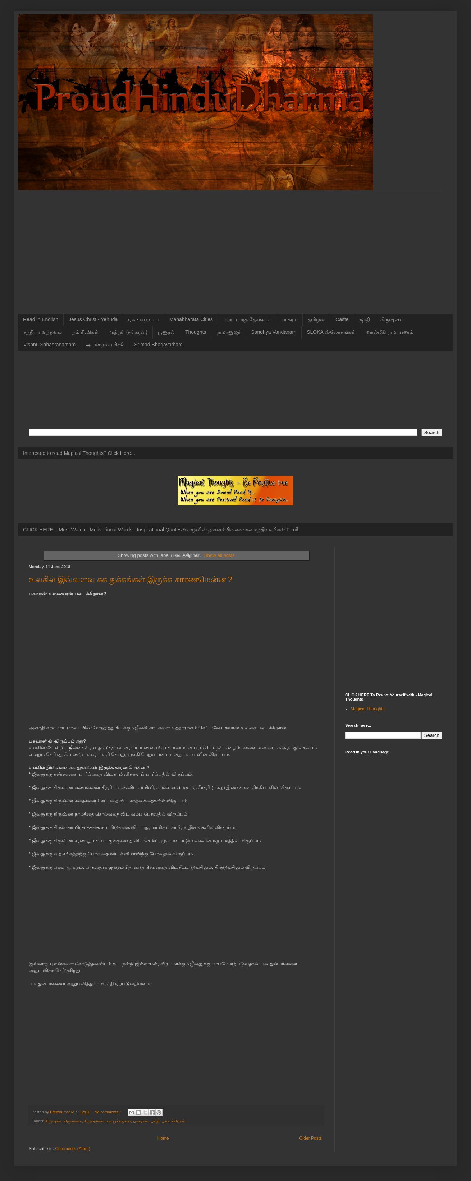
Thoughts (195, 332)
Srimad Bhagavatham (158, 344)
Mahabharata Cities (191, 319)
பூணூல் (166, 332)
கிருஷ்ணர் (392, 319)
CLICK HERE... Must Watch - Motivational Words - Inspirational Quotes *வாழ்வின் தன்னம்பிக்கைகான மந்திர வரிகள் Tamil (160, 529)
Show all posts (219, 555)
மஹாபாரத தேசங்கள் (247, 319)
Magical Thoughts (368, 708)
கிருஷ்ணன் (94, 1121)
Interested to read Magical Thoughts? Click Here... (79, 453)
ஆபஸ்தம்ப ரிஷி (105, 344)
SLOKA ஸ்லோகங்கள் (331, 332)
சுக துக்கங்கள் (118, 1121)
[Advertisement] (67, 246)
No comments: (108, 1112)
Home (163, 1138)
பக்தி (155, 1121)
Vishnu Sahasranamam (49, 344)
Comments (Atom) (72, 1148)
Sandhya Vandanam (273, 332)
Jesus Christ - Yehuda (93, 319)
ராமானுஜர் (228, 332)
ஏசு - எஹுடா (143, 319)
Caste (342, 319)
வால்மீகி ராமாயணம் (389, 332)
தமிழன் (316, 319)
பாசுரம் (289, 319)
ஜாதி (364, 319)
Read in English (40, 319)
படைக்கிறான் (173, 1121)
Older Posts (310, 1138)
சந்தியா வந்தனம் (42, 332)
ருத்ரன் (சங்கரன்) (128, 332)
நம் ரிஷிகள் (85, 332)
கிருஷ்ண (53, 1121)
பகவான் (140, 1121)
